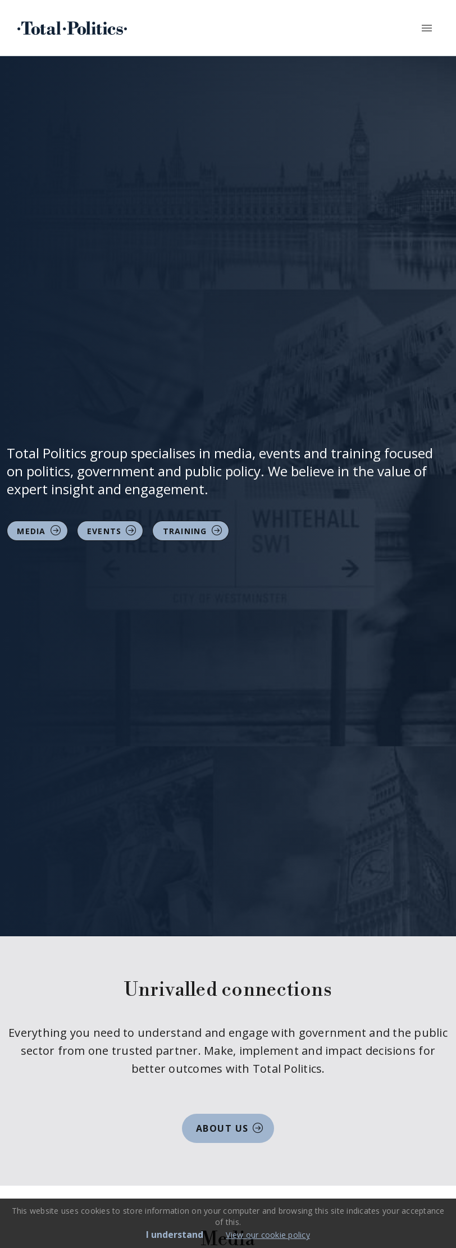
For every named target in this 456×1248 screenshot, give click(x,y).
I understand (174, 1234)
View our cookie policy (268, 1234)
